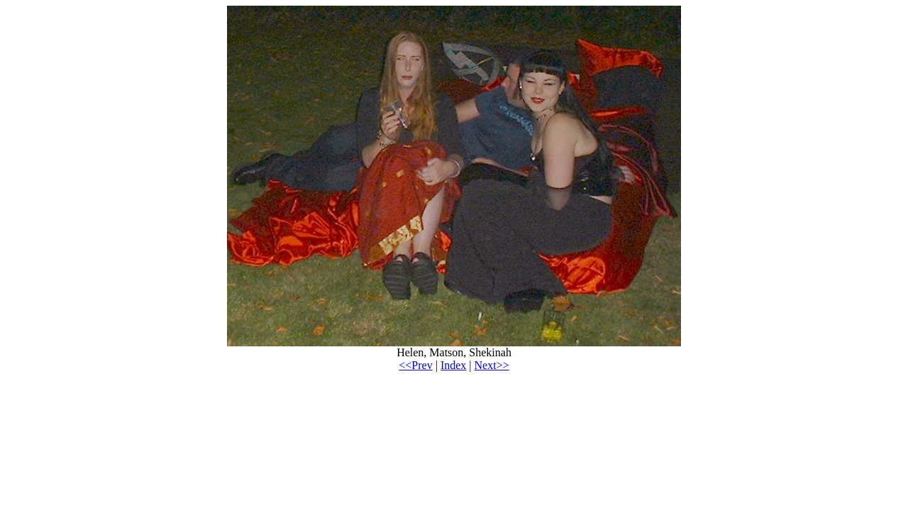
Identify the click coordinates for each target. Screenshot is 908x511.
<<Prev (415, 365)
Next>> (492, 365)
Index (453, 365)
